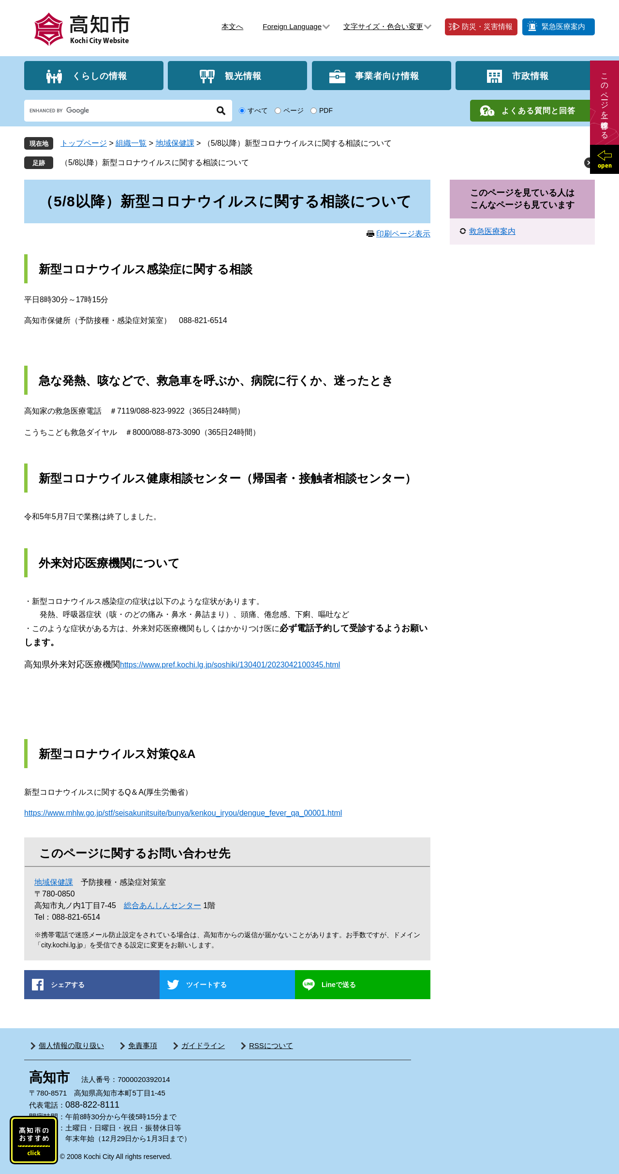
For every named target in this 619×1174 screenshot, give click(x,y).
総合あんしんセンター (162, 905)
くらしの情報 (99, 75)
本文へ (232, 26)
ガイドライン (203, 1045)
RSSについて (271, 1045)
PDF (326, 110)
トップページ (83, 143)
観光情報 (243, 75)
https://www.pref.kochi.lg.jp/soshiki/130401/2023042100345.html (230, 665)
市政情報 (530, 75)
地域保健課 (175, 143)
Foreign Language (292, 26)
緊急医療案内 (563, 26)
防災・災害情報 (487, 26)
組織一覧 (131, 143)
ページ (293, 110)
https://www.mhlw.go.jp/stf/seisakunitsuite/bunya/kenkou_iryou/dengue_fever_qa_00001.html (183, 813)
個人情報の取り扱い (71, 1045)
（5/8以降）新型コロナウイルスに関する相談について (154, 162)
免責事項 (142, 1045)
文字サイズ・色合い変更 (383, 26)
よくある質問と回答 (538, 111)
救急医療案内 (492, 231)
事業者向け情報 (387, 75)
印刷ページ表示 (403, 234)
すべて (258, 110)
